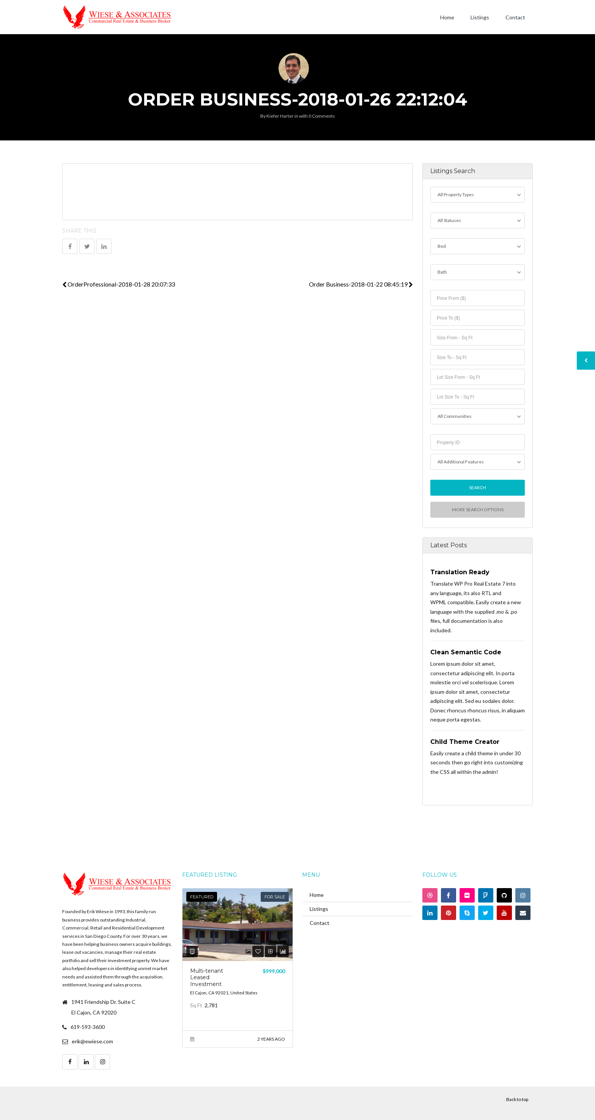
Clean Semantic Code (465, 652)
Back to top (517, 1099)
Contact (515, 17)
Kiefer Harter (280, 116)
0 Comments (322, 116)
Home (447, 17)
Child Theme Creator (464, 741)
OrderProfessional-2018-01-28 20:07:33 (118, 284)
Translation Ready (460, 572)
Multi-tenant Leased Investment (206, 977)
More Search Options (477, 509)
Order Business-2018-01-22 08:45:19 (361, 284)
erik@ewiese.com (92, 1041)
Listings (480, 17)
